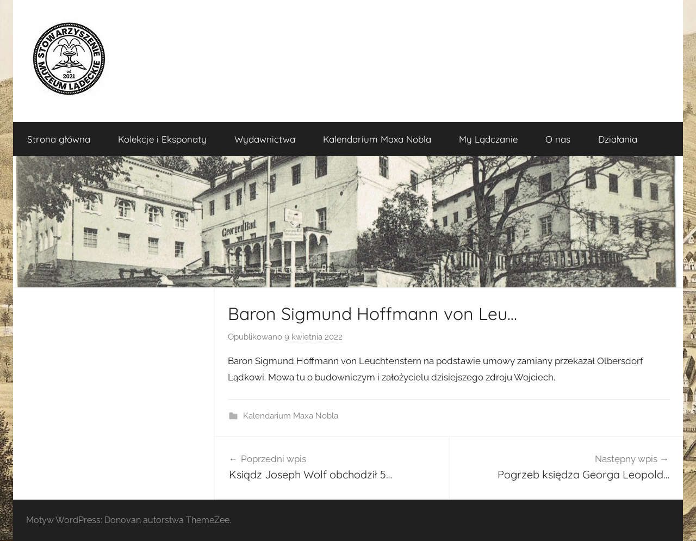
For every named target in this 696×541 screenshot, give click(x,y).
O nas (557, 139)
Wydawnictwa (264, 139)
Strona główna (58, 139)
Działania (617, 139)
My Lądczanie (488, 139)
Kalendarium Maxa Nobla (377, 139)
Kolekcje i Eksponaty (162, 139)
